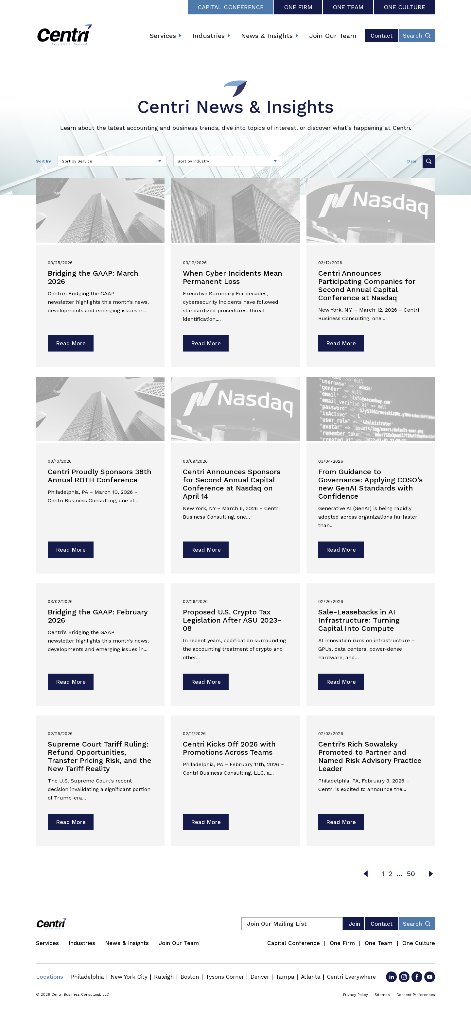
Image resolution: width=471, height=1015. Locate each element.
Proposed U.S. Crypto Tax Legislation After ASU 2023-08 (232, 620)
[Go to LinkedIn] (391, 977)
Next (431, 873)
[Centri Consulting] (64, 35)
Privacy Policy (355, 995)
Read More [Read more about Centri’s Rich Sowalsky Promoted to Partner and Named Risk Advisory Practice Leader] (341, 822)
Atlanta (311, 976)
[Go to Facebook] (416, 977)
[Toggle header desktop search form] (417, 35)
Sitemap (382, 995)
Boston (190, 976)
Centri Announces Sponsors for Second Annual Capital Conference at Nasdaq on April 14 (231, 484)
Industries (208, 36)
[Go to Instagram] (404, 977)
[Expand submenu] (180, 35)
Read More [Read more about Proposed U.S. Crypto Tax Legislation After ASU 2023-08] (206, 682)
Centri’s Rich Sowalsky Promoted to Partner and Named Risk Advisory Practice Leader (370, 756)
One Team (348, 7)
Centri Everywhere (351, 976)
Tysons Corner (225, 976)
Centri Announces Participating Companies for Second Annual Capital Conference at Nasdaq (366, 285)
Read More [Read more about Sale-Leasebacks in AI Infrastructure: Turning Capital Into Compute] (341, 682)
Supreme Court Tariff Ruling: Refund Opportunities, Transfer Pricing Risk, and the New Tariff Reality (99, 756)
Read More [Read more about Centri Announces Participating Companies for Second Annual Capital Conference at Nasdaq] (341, 343)
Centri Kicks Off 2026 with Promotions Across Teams (229, 748)
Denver (260, 976)
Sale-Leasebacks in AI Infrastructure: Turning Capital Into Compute (359, 620)
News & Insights (267, 36)
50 (411, 873)
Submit (429, 161)
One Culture (404, 7)
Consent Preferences (415, 995)
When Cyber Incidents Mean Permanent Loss (232, 277)
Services (163, 36)
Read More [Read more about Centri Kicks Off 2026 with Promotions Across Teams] (206, 822)
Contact (381, 35)
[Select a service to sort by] (112, 161)
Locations (49, 976)
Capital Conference (231, 7)
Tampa (285, 976)
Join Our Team (332, 36)
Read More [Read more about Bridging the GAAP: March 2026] (71, 343)
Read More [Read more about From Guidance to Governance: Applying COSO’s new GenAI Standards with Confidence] (341, 549)
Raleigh (164, 976)
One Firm (298, 7)
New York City (129, 976)
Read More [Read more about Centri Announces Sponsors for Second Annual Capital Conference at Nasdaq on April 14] (206, 549)
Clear (412, 161)
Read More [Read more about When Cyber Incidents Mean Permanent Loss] (206, 343)
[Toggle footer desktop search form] (417, 923)
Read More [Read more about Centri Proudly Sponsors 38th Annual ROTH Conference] (71, 549)
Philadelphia (87, 976)
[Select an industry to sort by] (228, 161)
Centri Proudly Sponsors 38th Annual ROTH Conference (99, 476)
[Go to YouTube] (429, 977)
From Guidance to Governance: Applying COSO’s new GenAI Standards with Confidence (370, 484)
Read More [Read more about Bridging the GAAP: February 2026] (71, 682)
